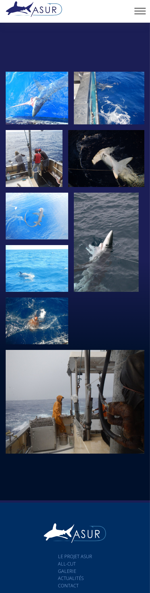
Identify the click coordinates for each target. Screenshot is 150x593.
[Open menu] (140, 11)
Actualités (71, 578)
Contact (68, 586)
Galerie (67, 571)
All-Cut (67, 564)
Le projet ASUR (75, 556)
